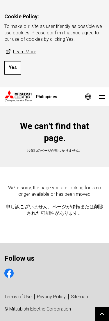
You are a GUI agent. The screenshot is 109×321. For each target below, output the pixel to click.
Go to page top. (102, 314)
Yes (13, 67)
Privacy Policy (51, 296)
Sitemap (79, 296)
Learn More (20, 52)
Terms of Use (18, 296)
